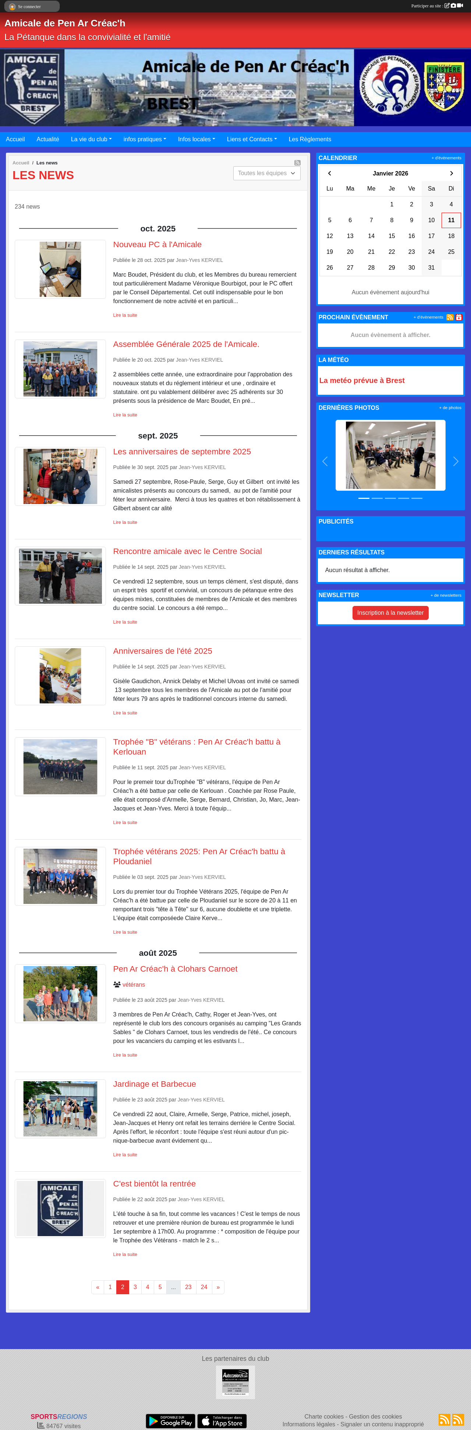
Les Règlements (310, 139)
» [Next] (218, 1287)
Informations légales (309, 1424)
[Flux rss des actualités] (444, 1420)
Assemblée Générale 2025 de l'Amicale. (186, 344)
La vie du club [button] (89, 139)
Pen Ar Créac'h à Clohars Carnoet (175, 968)
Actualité (48, 139)
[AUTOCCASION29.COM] (235, 1382)
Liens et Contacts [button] (250, 139)
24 (204, 1287)
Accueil (15, 139)
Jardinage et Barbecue (154, 1084)
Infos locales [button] (194, 139)
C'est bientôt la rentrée (154, 1183)
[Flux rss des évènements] (458, 1420)
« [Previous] (97, 1287)
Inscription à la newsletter (390, 613)
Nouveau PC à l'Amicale (157, 244)
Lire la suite (125, 315)
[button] (325, 461)
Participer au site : (437, 5)
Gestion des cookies (375, 1416)
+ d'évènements (446, 158)
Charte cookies (324, 1416)
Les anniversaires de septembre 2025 (182, 451)
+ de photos (450, 407)
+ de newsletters (446, 595)
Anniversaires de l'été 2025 (162, 651)
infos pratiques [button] (143, 139)
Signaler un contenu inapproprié (382, 1424)
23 (188, 1287)
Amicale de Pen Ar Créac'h (64, 23)
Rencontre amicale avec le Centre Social (187, 551)
